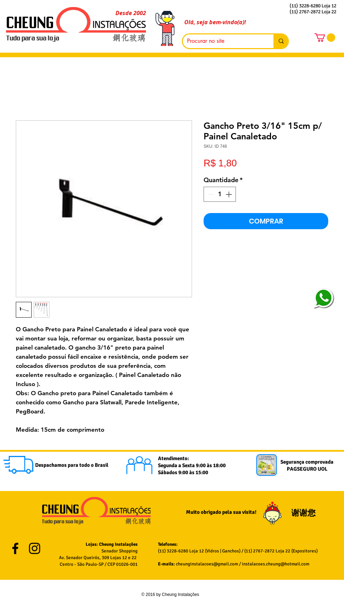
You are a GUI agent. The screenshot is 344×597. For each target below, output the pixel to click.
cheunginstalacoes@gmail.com (207, 564)
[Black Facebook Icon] (15, 548)
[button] (325, 37)
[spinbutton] (220, 194)
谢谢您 (304, 513)
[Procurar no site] (223, 41)
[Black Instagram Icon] (34, 548)
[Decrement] (210, 194)
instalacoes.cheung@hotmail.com (275, 564)
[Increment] (229, 194)
